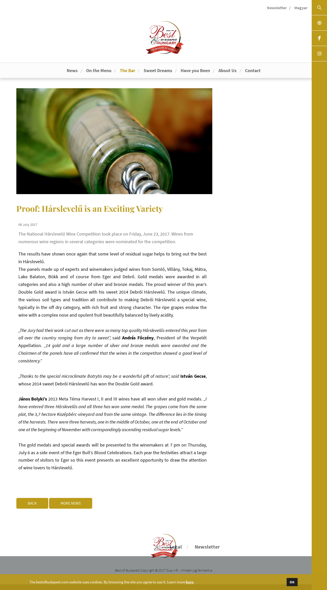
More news (76, 498)
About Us (227, 70)
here (190, 582)
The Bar (127, 70)
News (72, 70)
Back (32, 498)
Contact (253, 70)
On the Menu (98, 70)
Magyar (300, 8)
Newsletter (277, 8)
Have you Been (195, 70)
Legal (176, 541)
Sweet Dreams (158, 70)
